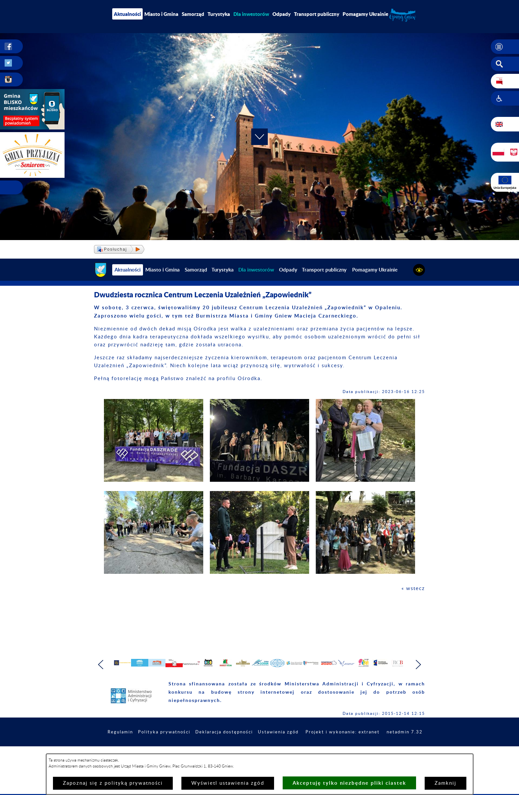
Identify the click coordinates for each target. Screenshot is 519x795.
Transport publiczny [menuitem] (316, 14)
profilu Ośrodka (238, 378)
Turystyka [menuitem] (219, 14)
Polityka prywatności (195, 750)
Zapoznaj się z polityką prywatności (113, 783)
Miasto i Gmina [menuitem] (161, 14)
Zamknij (445, 783)
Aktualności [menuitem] (127, 14)
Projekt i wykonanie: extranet (383, 750)
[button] (505, 46)
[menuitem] (251, 14)
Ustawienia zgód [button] (315, 750)
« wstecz (413, 588)
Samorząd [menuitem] (193, 14)
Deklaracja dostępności (258, 750)
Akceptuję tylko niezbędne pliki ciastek (349, 782)
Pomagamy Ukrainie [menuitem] (365, 14)
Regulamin (149, 750)
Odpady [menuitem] (281, 14)
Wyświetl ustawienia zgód (227, 783)
